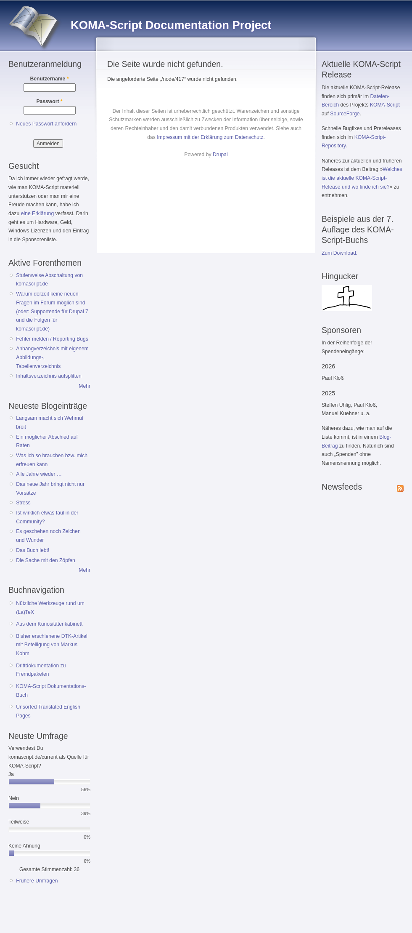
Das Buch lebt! (32, 550)
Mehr (84, 386)
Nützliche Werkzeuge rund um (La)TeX (50, 607)
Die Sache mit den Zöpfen (45, 560)
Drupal (220, 154)
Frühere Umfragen (37, 881)
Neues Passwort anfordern (46, 124)
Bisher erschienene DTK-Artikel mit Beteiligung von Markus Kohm (51, 644)
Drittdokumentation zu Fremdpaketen (41, 670)
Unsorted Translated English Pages (48, 711)
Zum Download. (339, 253)
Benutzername (49, 79)
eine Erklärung (37, 213)
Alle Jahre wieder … (39, 474)
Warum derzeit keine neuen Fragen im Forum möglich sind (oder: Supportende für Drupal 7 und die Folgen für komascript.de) (52, 311)
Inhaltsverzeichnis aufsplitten (48, 376)
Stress (23, 503)
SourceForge (344, 114)
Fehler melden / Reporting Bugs (52, 339)
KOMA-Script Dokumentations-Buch (51, 690)
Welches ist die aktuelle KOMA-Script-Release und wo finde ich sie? (362, 177)
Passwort (49, 101)
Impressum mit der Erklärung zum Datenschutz (210, 137)
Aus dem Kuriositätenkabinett (49, 624)
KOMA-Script (385, 105)
